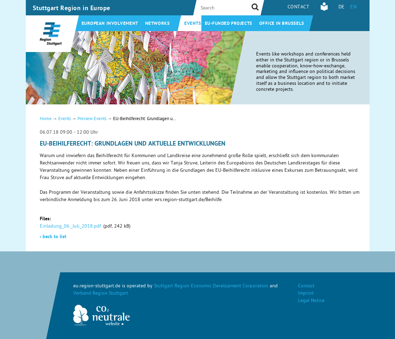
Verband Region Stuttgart (100, 294)
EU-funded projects (228, 24)
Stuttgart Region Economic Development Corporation (211, 286)
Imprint (306, 294)
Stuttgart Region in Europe (72, 8)
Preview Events (91, 119)
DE (341, 7)
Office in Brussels (281, 24)
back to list (53, 237)
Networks (157, 24)
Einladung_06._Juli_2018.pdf (70, 227)
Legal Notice (311, 301)
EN (353, 7)
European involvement (110, 24)
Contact (299, 7)
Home (46, 119)
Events (192, 24)
